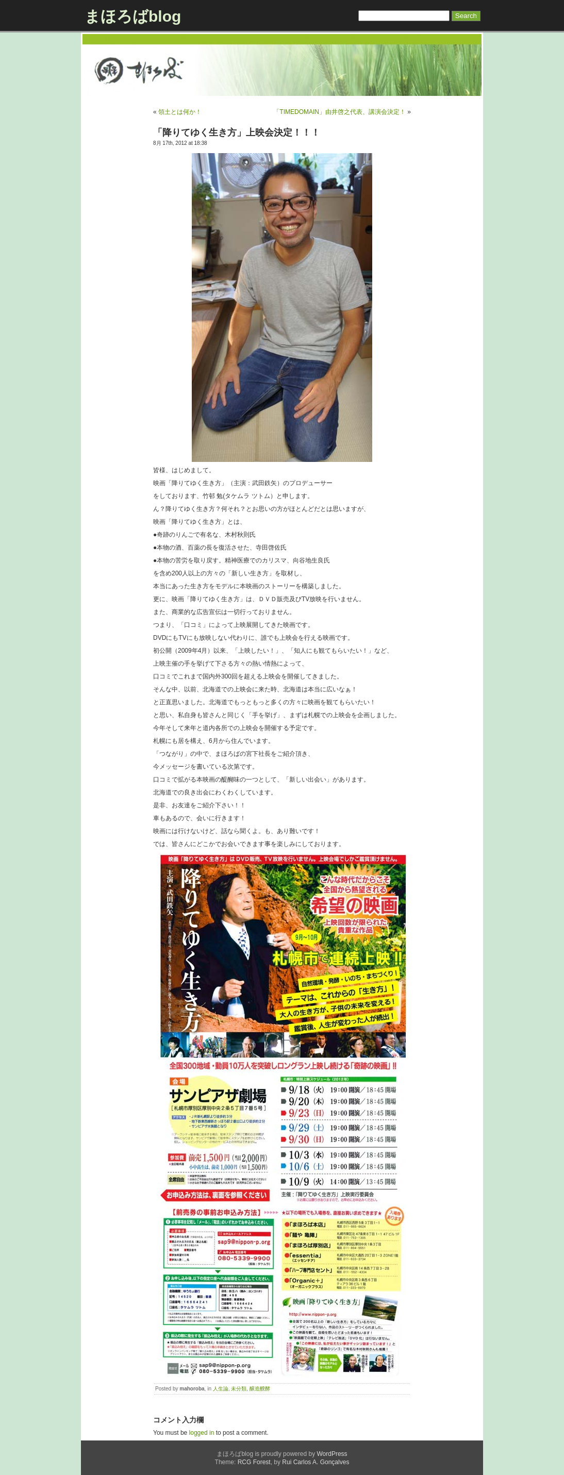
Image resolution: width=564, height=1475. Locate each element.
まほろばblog (133, 16)
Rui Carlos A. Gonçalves (315, 1462)
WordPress (332, 1453)
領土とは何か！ (180, 111)
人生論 (220, 1388)
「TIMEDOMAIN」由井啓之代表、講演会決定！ (339, 111)
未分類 (238, 1388)
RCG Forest (254, 1462)
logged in (201, 1432)
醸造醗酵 (260, 1388)
